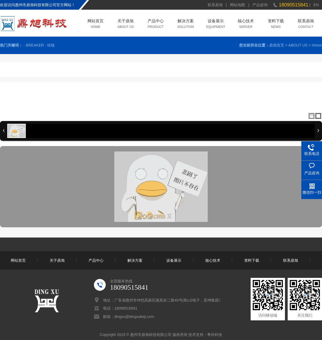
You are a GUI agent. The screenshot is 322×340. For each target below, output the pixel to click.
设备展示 (216, 21)
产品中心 (156, 21)
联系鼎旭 (215, 5)
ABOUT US (298, 45)
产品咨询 (260, 5)
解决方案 (186, 21)
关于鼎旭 (126, 21)
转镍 (51, 45)
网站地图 (237, 5)
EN (316, 5)
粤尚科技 (214, 334)
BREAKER (35, 45)
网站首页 (95, 21)
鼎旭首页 (276, 45)
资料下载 (276, 21)
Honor (317, 45)
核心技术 (246, 21)
